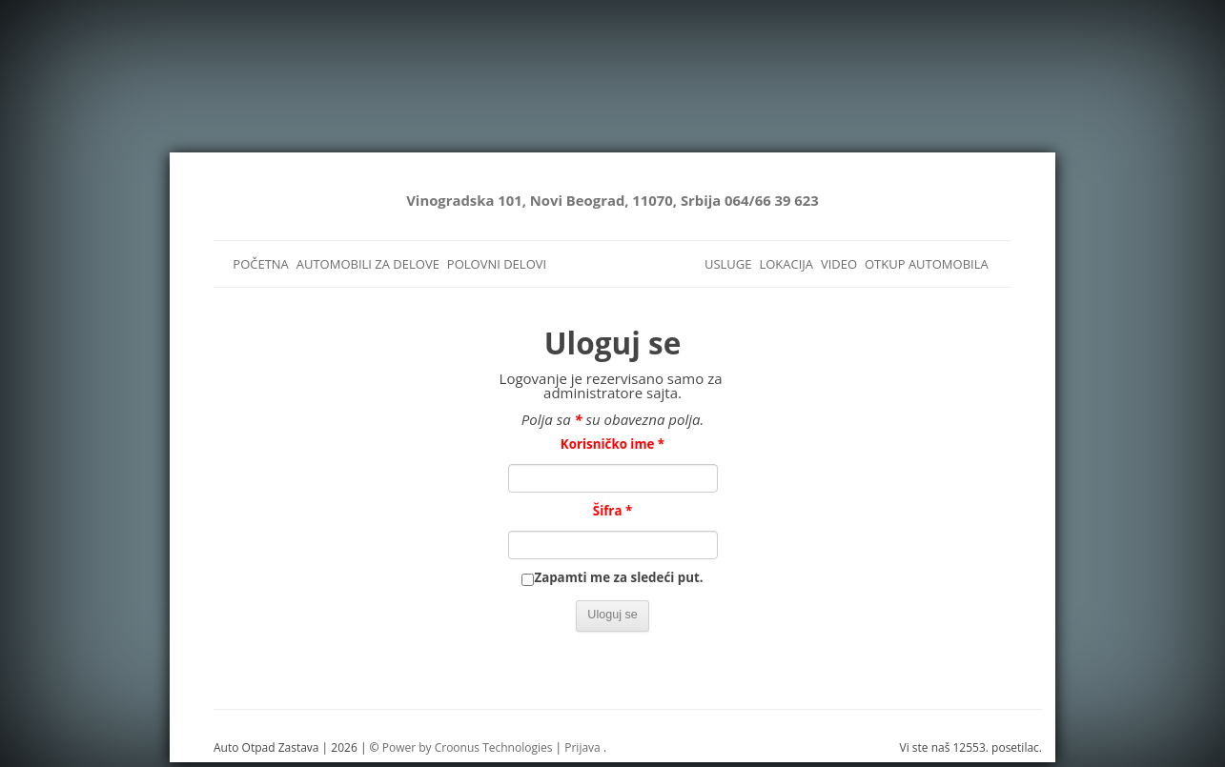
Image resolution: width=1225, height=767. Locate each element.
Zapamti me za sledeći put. (618, 577)
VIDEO (839, 263)
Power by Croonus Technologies (467, 747)
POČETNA (261, 263)
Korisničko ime (612, 444)
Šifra (612, 510)
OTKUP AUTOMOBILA (927, 263)
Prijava (582, 747)
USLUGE (728, 263)
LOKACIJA (786, 263)
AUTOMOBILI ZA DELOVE (367, 263)
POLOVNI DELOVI (496, 263)
